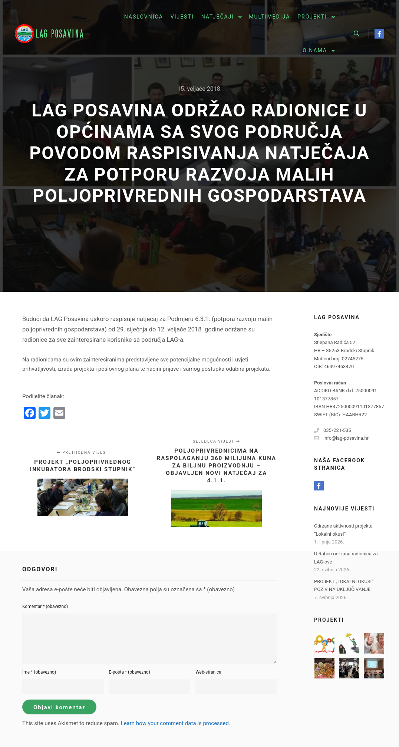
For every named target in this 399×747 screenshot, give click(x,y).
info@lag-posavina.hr (341, 438)
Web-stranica (208, 672)
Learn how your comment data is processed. (175, 723)
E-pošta (129, 672)
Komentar (45, 606)
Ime (39, 672)
